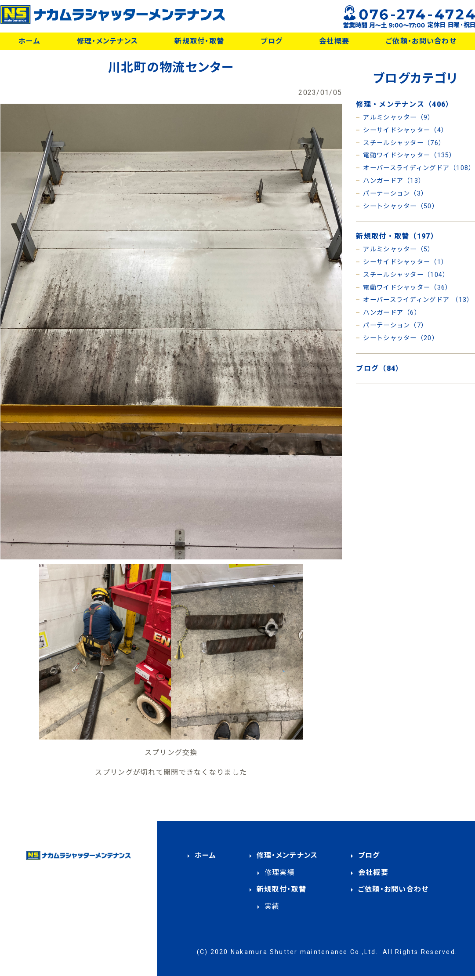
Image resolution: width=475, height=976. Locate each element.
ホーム (29, 41)
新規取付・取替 (199, 41)
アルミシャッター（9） (398, 117)
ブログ (272, 41)
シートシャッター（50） (400, 206)
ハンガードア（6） (392, 312)
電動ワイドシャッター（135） (409, 155)
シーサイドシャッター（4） (405, 130)
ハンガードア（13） (394, 181)
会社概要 (334, 41)
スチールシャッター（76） (404, 143)
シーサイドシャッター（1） (405, 262)
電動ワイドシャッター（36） (407, 287)
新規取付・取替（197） (397, 236)
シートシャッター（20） (400, 338)
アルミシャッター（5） (398, 249)
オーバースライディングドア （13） (418, 300)
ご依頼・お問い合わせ (421, 41)
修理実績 (280, 872)
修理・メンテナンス (107, 41)
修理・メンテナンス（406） (404, 104)
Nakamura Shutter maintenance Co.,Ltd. (304, 951)
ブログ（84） (379, 368)
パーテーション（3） (395, 193)
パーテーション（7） (395, 325)
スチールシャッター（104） (406, 275)
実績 (272, 906)
